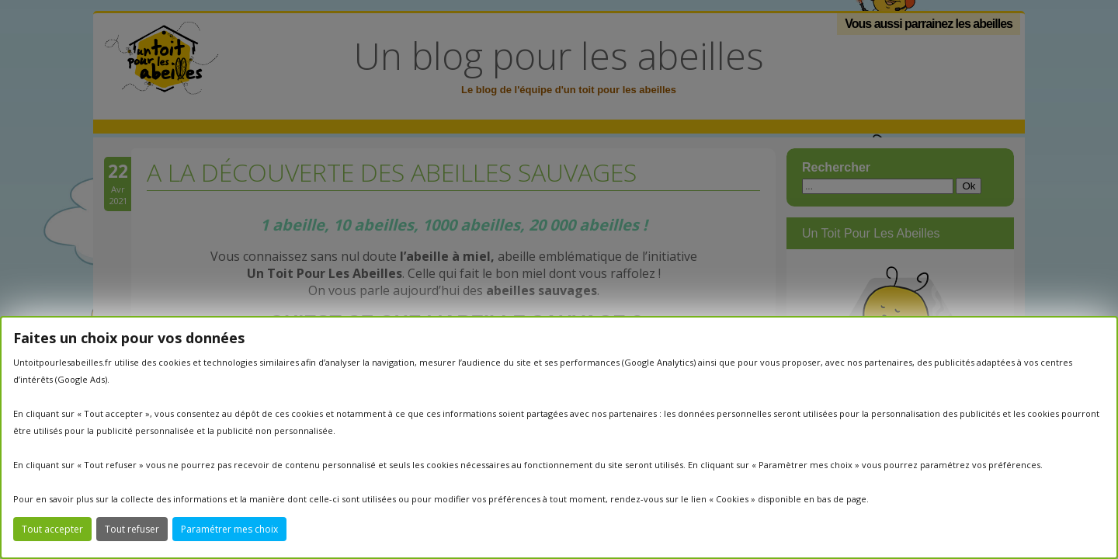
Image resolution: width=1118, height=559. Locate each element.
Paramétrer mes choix (229, 529)
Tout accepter (52, 529)
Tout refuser (132, 529)
